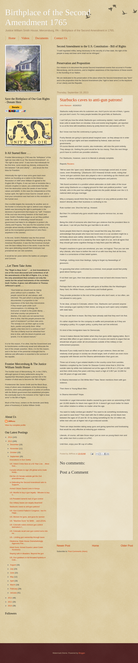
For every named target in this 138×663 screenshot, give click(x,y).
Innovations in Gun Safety (20, 460)
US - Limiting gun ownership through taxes (27, 537)
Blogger (82, 653)
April (12, 581)
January (13, 593)
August (13, 565)
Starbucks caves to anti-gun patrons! (91, 99)
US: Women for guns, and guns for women (27, 517)
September (15, 456)
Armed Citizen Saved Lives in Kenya (25, 488)
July (12, 569)
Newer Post (63, 545)
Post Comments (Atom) (77, 551)
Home (12, 38)
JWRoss (11, 421)
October (13, 452)
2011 (10, 602)
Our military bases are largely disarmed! (26, 503)
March (13, 585)
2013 (10, 441)
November (14, 448)
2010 (10, 606)
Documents (41, 38)
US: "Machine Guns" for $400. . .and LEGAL (28, 521)
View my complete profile (15, 425)
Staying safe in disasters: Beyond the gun (27, 553)
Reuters (70, 164)
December (14, 444)
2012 (10, 598)
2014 (10, 437)
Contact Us (60, 38)
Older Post (127, 545)
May (12, 577)
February (14, 589)
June (12, 573)
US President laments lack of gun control (26, 499)
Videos (25, 38)
